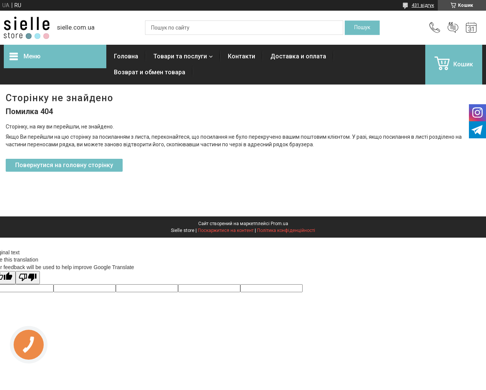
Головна (126, 56)
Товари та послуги (180, 56)
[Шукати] (362, 27)
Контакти (241, 56)
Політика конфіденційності (286, 230)
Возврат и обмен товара (149, 72)
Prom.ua (279, 223)
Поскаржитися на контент (226, 230)
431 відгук (423, 5)
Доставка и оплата (298, 56)
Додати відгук (453, 27)
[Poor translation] (28, 277)
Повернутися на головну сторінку (64, 165)
